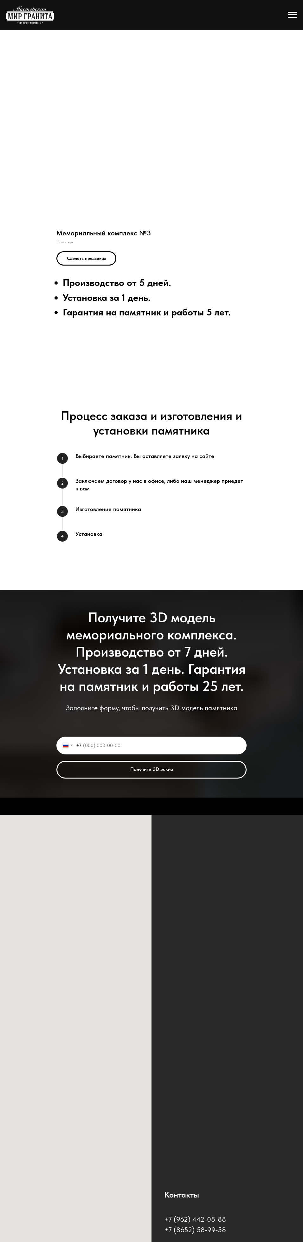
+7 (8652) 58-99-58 (195, 1229)
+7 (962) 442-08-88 (195, 1219)
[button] (86, 258)
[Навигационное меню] (292, 15)
